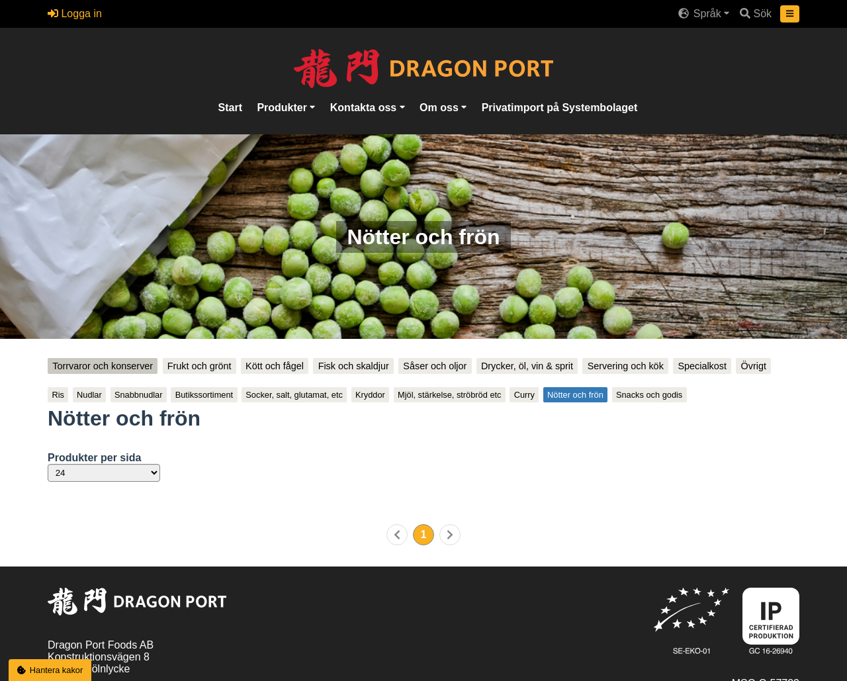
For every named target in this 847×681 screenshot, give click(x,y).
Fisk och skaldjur (353, 366)
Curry (524, 395)
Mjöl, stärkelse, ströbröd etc (449, 395)
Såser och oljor (435, 366)
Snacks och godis (649, 395)
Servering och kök (626, 366)
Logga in (75, 13)
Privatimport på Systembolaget (560, 107)
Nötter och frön (575, 395)
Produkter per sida (94, 457)
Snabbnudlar (138, 395)
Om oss (440, 107)
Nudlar (89, 395)
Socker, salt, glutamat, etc (294, 395)
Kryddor (370, 395)
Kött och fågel (274, 366)
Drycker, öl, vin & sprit (527, 366)
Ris (58, 395)
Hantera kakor (50, 670)
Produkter (283, 107)
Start (230, 107)
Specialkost (702, 366)
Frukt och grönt (199, 366)
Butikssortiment (204, 395)
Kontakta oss (365, 107)
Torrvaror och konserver (102, 366)
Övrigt (753, 366)
